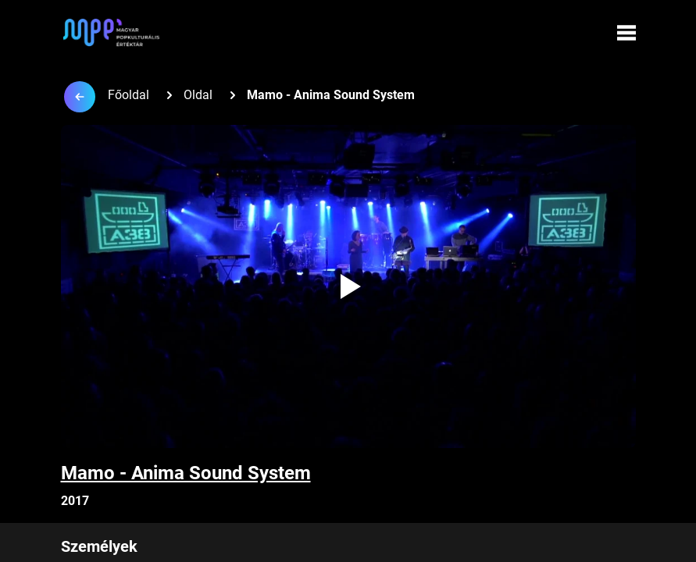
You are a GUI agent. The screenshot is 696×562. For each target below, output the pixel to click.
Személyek (99, 546)
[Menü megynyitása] (626, 32)
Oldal (198, 94)
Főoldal (128, 94)
